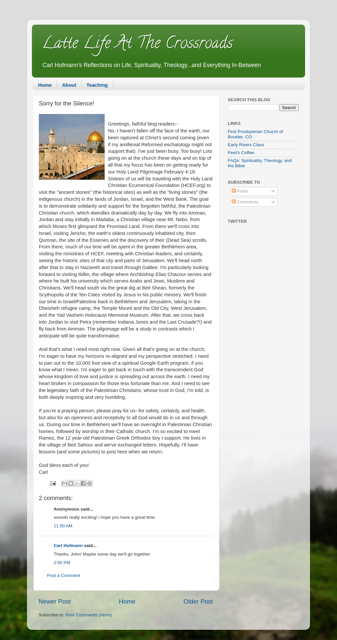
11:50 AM (63, 525)
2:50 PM (62, 562)
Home (45, 85)
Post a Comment (63, 575)
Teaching (97, 85)
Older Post (198, 601)
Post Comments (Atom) (89, 614)
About (69, 85)
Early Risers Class (246, 144)
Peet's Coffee (241, 152)
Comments (245, 201)
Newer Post (55, 601)
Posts (240, 191)
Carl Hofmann (68, 545)
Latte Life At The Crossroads (137, 44)
